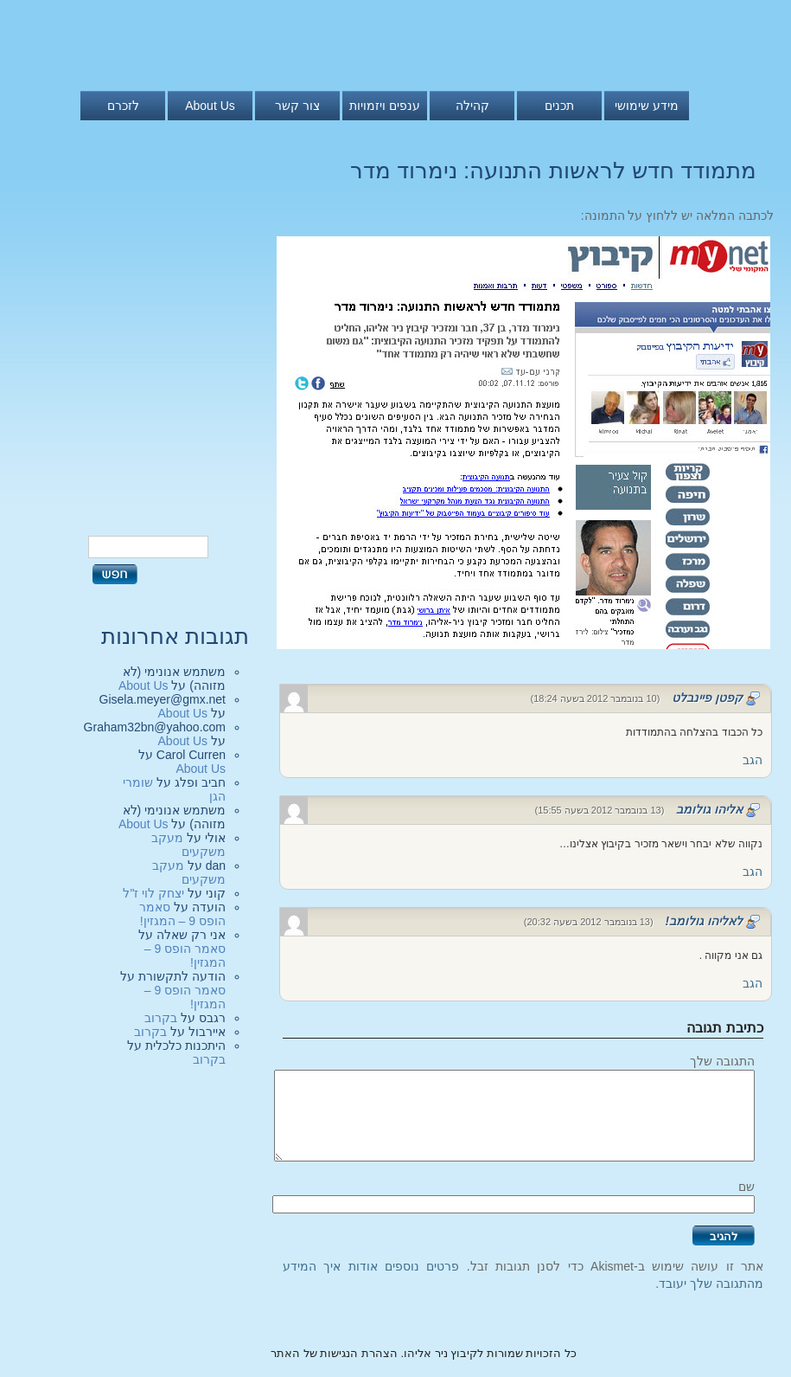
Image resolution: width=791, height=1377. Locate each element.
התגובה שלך (722, 1061)
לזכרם (123, 106)
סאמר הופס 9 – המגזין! (182, 914)
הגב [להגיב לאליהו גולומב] (752, 871)
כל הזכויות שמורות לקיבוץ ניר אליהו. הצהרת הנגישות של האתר (424, 1353)
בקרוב (160, 1018)
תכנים (559, 106)
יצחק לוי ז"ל (153, 893)
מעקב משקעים (188, 845)
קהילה (472, 106)
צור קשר (297, 106)
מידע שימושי (647, 106)
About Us (210, 106)
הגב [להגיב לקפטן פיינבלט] (752, 760)
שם (746, 1187)
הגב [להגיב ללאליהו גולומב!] (752, 983)
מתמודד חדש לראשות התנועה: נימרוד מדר (553, 170)
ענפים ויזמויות (384, 106)
